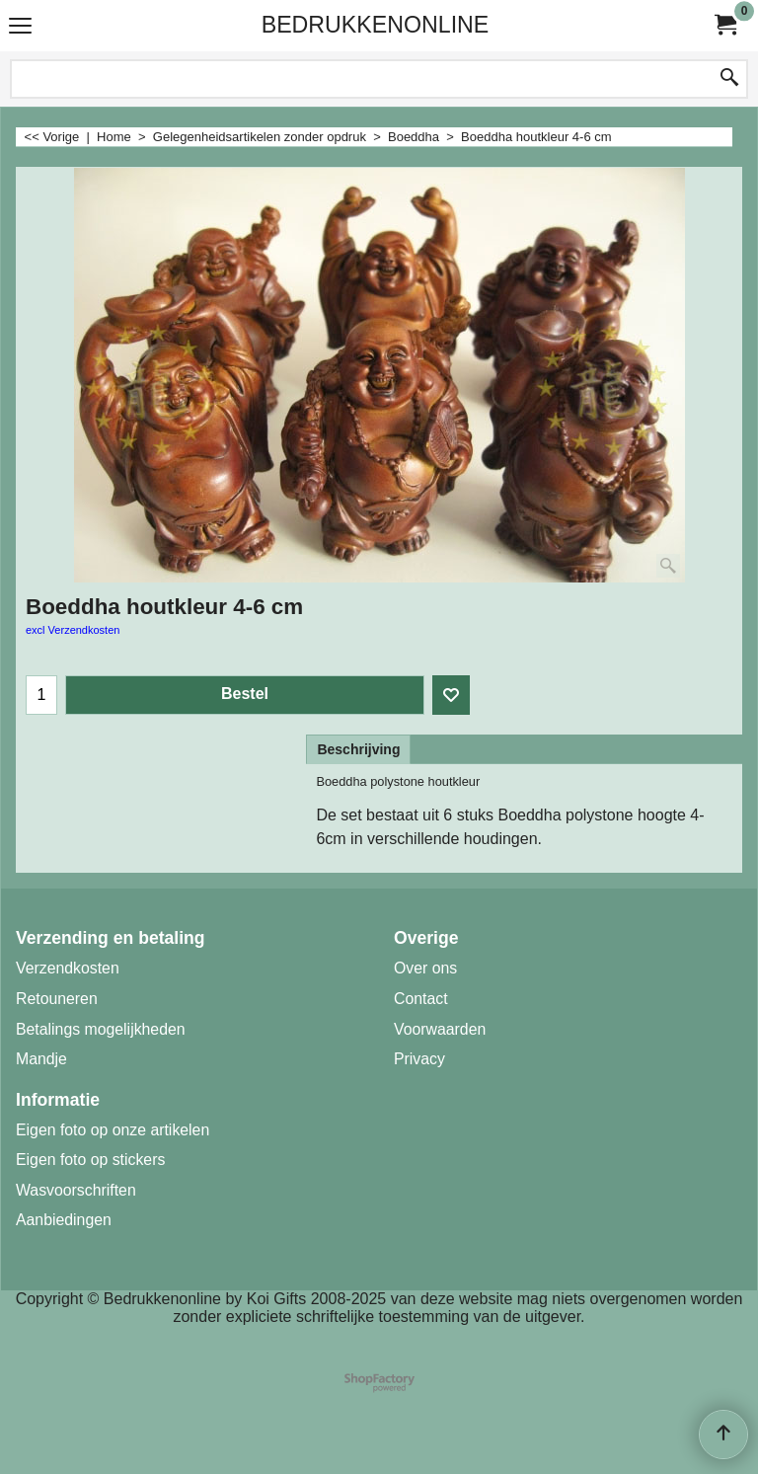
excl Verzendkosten (72, 630)
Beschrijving (358, 749)
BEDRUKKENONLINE (376, 25)
